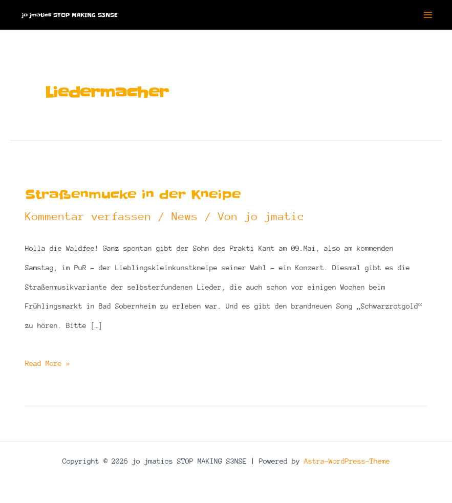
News (184, 216)
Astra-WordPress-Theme (347, 461)
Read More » (47, 364)
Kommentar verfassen (88, 216)
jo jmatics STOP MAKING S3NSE (69, 14)
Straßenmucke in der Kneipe (133, 194)
